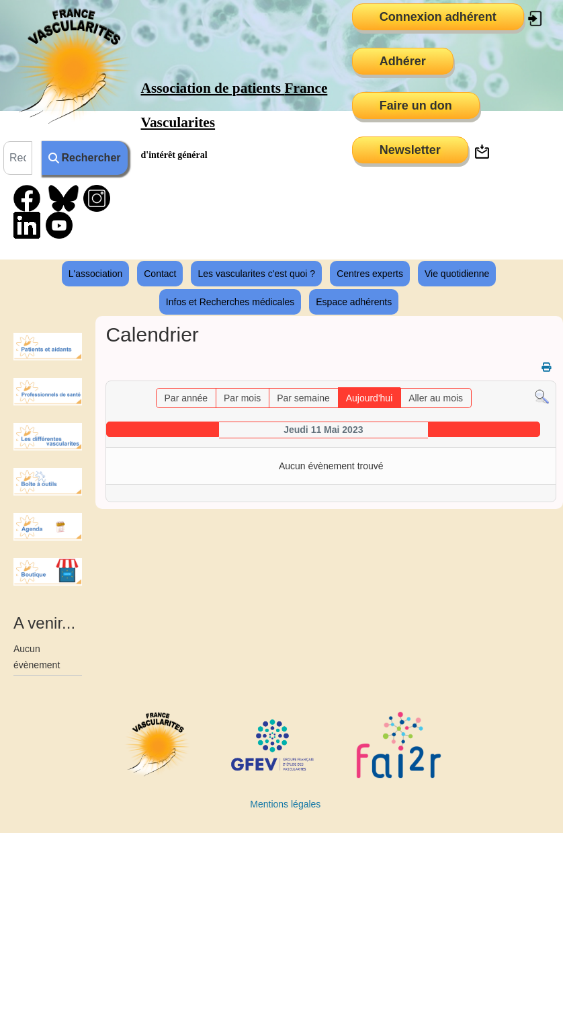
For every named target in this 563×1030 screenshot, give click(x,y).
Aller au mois (435, 398)
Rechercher (84, 157)
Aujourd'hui (369, 398)
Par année (186, 398)
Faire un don (416, 105)
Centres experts (370, 273)
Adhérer (403, 61)
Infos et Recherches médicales (230, 301)
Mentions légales (285, 804)
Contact (160, 273)
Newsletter (410, 150)
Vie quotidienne (457, 273)
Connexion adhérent (438, 17)
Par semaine (303, 398)
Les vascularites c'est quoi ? (256, 273)
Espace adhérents (354, 301)
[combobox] (17, 158)
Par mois (242, 398)
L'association (96, 273)
